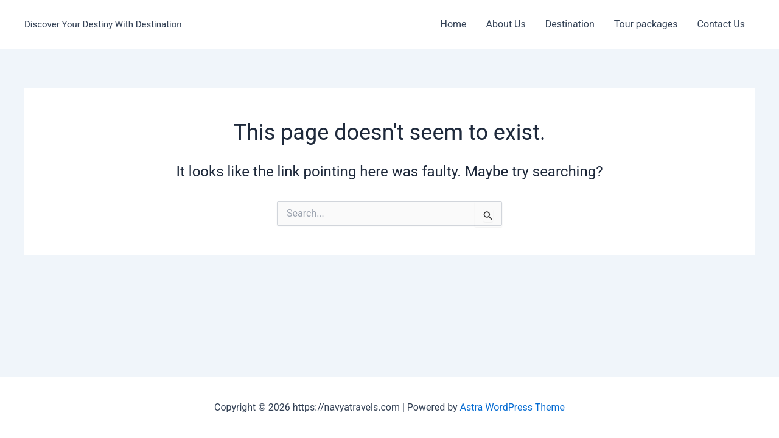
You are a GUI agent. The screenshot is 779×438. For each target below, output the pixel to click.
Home (453, 24)
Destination (570, 24)
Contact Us (721, 24)
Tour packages (646, 24)
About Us (506, 24)
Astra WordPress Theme (512, 407)
